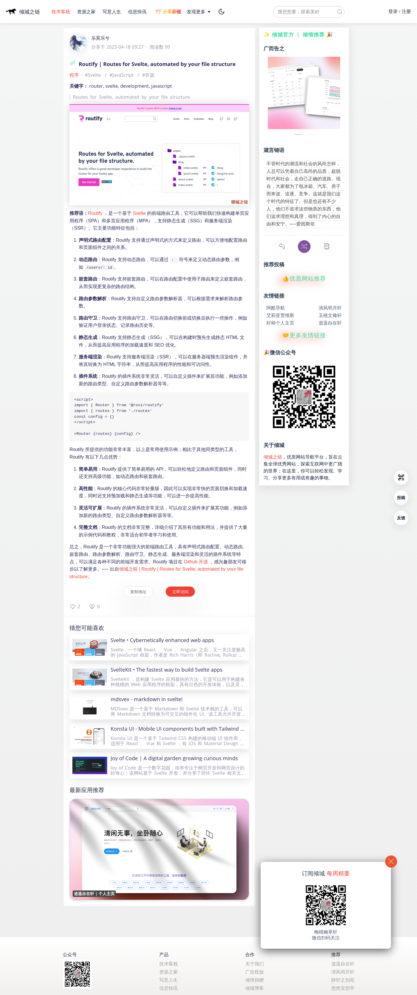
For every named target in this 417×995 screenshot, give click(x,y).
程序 (74, 75)
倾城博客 (254, 988)
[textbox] (309, 12)
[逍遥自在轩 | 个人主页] (159, 853)
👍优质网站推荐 (304, 278)
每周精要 (338, 873)
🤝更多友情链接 (304, 335)
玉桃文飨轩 (330, 314)
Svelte (139, 213)
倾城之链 (273, 456)
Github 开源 (196, 565)
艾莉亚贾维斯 (280, 314)
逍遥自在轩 (330, 322)
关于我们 (254, 964)
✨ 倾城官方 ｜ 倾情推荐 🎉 (298, 34)
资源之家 (87, 11)
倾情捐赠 (254, 980)
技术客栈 (61, 11)
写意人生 (112, 11)
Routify (95, 213)
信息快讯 (137, 11)
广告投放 (254, 972)
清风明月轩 (330, 307)
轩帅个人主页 (280, 322)
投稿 (401, 497)
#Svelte (93, 75)
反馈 (401, 518)
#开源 (148, 75)
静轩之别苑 (342, 980)
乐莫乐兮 (100, 38)
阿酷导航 (275, 307)
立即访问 (182, 595)
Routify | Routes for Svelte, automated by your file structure (153, 64)
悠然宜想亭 (342, 988)
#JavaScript (122, 75)
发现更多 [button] (199, 11)
